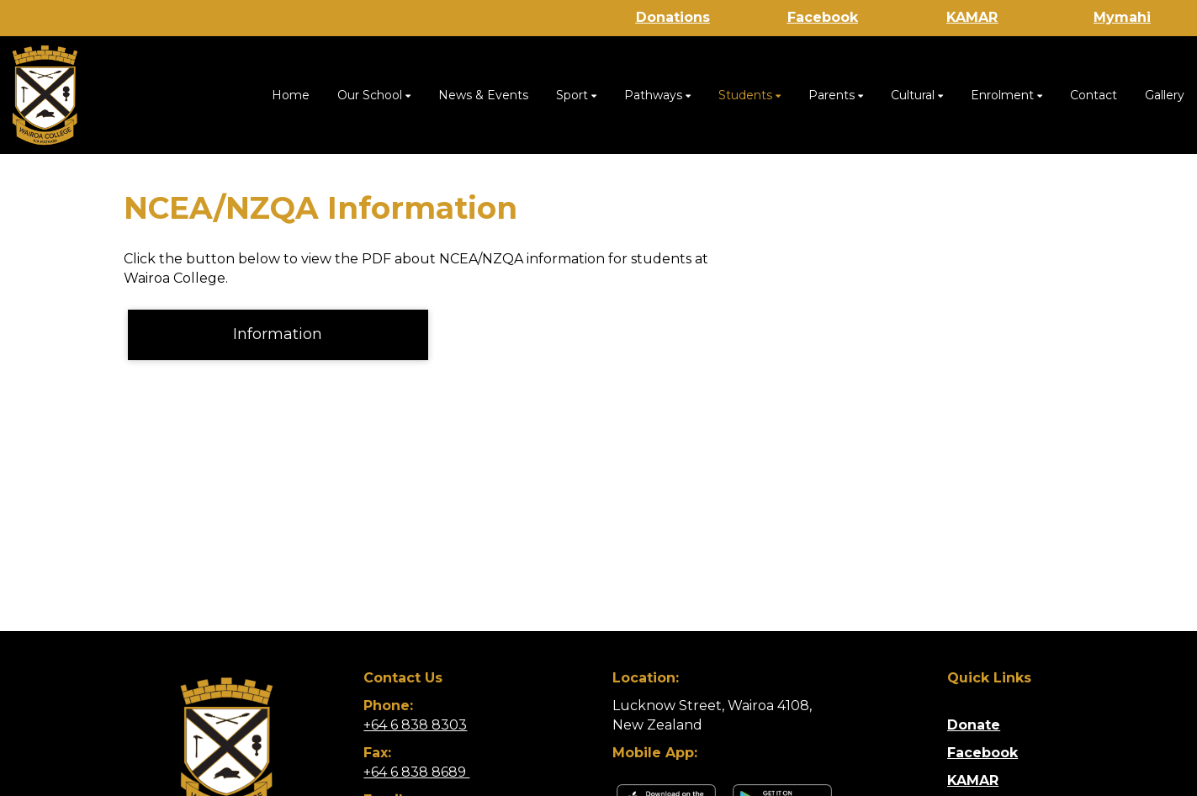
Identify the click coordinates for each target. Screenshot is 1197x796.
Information (277, 334)
